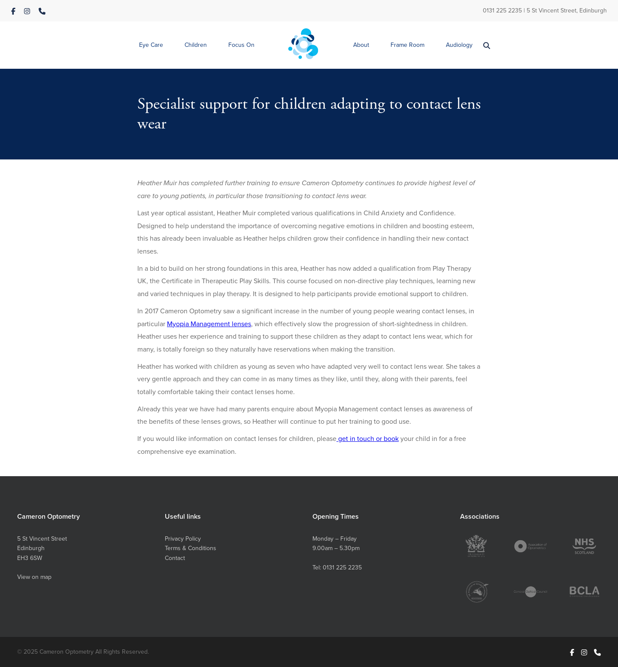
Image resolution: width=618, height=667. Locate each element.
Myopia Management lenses (209, 323)
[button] (151, 45)
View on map (34, 576)
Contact (175, 558)
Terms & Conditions (190, 548)
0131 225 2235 (502, 10)
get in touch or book (367, 438)
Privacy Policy (183, 538)
